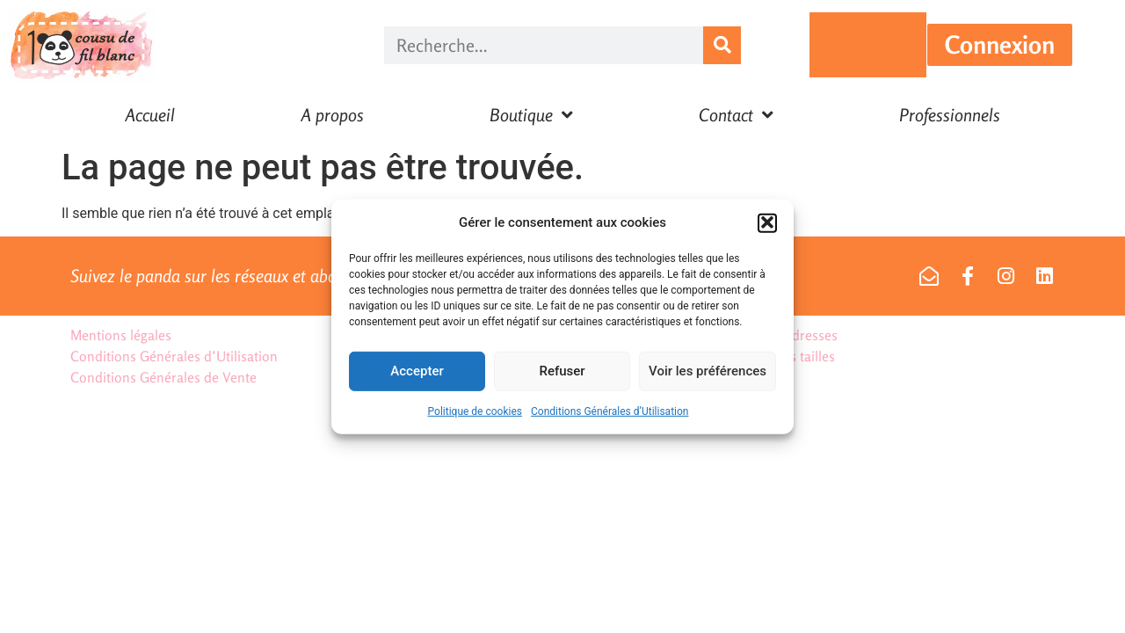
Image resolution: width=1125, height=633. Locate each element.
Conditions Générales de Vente (163, 377)
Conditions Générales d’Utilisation (609, 417)
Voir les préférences (707, 376)
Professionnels (949, 115)
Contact (736, 115)
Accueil (150, 115)
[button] (767, 228)
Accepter (416, 376)
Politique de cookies (475, 417)
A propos (332, 115)
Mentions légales (120, 335)
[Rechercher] (722, 45)
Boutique (531, 115)
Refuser (561, 376)
